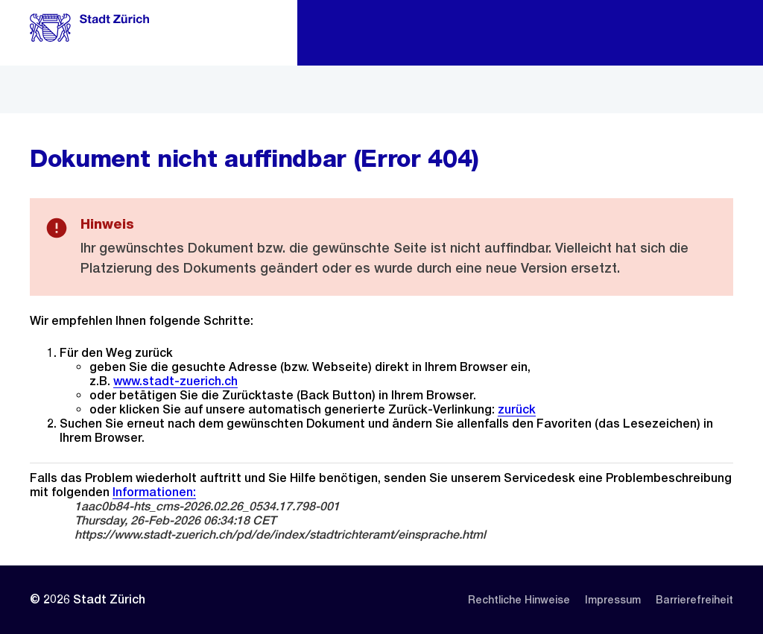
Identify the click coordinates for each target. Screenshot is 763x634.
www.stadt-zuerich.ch (175, 381)
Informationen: (154, 492)
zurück (517, 409)
